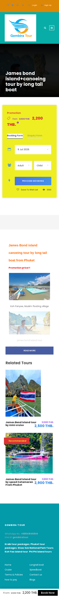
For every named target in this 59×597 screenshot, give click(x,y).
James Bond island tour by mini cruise (21, 424)
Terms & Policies (14, 574)
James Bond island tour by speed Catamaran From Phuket (21, 482)
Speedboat (36, 569)
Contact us (36, 574)
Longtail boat (37, 564)
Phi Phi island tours (40, 551)
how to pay (11, 579)
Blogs (32, 579)
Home (8, 564)
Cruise (8, 569)
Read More (30, 350)
